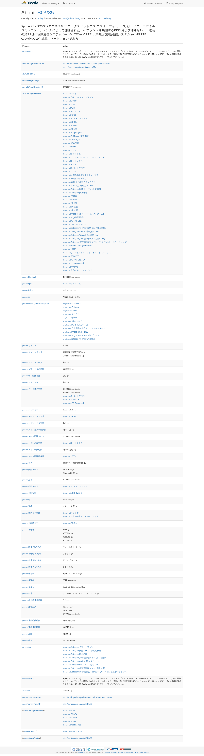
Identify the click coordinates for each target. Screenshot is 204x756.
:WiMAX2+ (71, 267)
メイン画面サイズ (33, 436)
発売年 (28, 580)
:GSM (69, 104)
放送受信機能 (31, 513)
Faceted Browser (153, 3)
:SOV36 (70, 129)
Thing (40, 18)
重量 (27, 634)
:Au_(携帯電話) (73, 217)
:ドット (70, 164)
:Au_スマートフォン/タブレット (81, 335)
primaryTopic (31, 738)
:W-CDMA (71, 143)
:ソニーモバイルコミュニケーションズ (83, 157)
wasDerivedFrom (31, 697)
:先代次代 (71, 314)
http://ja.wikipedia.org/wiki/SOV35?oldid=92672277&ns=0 (88, 697)
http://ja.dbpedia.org (71, 18)
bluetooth (29, 277)
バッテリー (30, 410)
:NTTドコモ (71, 111)
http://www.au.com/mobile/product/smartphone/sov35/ (86, 63)
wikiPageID (28, 74)
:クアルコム (72, 154)
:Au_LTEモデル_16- (76, 325)
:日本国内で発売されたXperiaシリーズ (84, 328)
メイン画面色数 (32, 449)
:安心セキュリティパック (78, 270)
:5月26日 (70, 210)
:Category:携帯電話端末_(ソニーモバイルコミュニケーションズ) (95, 242)
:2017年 (70, 196)
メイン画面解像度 (33, 456)
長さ (27, 640)
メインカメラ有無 (33, 423)
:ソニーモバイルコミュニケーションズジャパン (87, 253)
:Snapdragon (72, 132)
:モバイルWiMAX (74, 168)
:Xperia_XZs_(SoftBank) (77, 246)
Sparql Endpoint (174, 3)
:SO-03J (70, 122)
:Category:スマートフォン (78, 97)
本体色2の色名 (31, 553)
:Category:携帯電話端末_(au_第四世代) (84, 238)
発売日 (28, 587)
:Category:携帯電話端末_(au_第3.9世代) (84, 228)
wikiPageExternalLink (33, 63)
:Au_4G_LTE (72, 221)
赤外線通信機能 (32, 600)
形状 (27, 506)
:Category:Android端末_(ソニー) (80, 231)
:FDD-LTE (71, 256)
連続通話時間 (31, 627)
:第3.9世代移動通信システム (79, 182)
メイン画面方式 (32, 443)
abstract (27, 51)
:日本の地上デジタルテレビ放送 (80, 175)
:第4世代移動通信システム (78, 185)
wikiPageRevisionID (32, 87)
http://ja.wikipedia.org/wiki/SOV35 (77, 704)
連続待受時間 (31, 620)
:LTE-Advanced (73, 263)
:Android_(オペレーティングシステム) (83, 214)
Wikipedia (81, 752)
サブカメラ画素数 (33, 369)
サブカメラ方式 (32, 352)
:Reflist (70, 311)
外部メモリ (30, 486)
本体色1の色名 (31, 547)
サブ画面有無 (31, 376)
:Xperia (69, 147)
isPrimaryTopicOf (31, 704)
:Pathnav (71, 307)
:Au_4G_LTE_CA (74, 260)
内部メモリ (30, 469)
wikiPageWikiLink (31, 94)
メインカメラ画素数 (34, 430)
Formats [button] (69, 3)
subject (26, 647)
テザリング (30, 382)
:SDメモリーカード (75, 118)
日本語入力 (30, 523)
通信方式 (29, 607)
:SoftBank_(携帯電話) (76, 136)
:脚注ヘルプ (72, 321)
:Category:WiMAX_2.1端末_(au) (80, 235)
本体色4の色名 (31, 567)
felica (27, 290)
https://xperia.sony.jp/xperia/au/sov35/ (79, 67)
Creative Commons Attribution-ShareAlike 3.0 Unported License (126, 752)
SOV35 (45, 13)
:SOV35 (72, 731)
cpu (26, 284)
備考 (27, 463)
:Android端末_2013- (76, 332)
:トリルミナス (73, 161)
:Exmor (69, 101)
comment (28, 678)
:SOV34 (70, 125)
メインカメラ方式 (33, 416)
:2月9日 (70, 203)
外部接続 (29, 493)
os (26, 297)
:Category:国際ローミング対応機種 (82, 189)
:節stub (70, 318)
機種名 (28, 573)
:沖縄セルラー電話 (75, 178)
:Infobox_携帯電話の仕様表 (79, 339)
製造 (27, 593)
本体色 (28, 530)
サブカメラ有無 (32, 362)
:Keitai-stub (72, 303)
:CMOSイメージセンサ (77, 224)
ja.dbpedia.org (105, 18)
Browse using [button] (50, 3)
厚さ (27, 480)
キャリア (29, 345)
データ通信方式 (32, 389)
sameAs (29, 731)
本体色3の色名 (31, 560)
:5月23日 (70, 207)
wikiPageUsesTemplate (35, 303)
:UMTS (69, 249)
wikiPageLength (31, 80)
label (26, 691)
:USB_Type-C (72, 140)
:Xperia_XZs (72, 725)
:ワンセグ (71, 171)
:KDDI (69, 108)
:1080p (69, 94)
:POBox (70, 115)
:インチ (70, 150)
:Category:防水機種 (75, 193)
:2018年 (70, 200)
